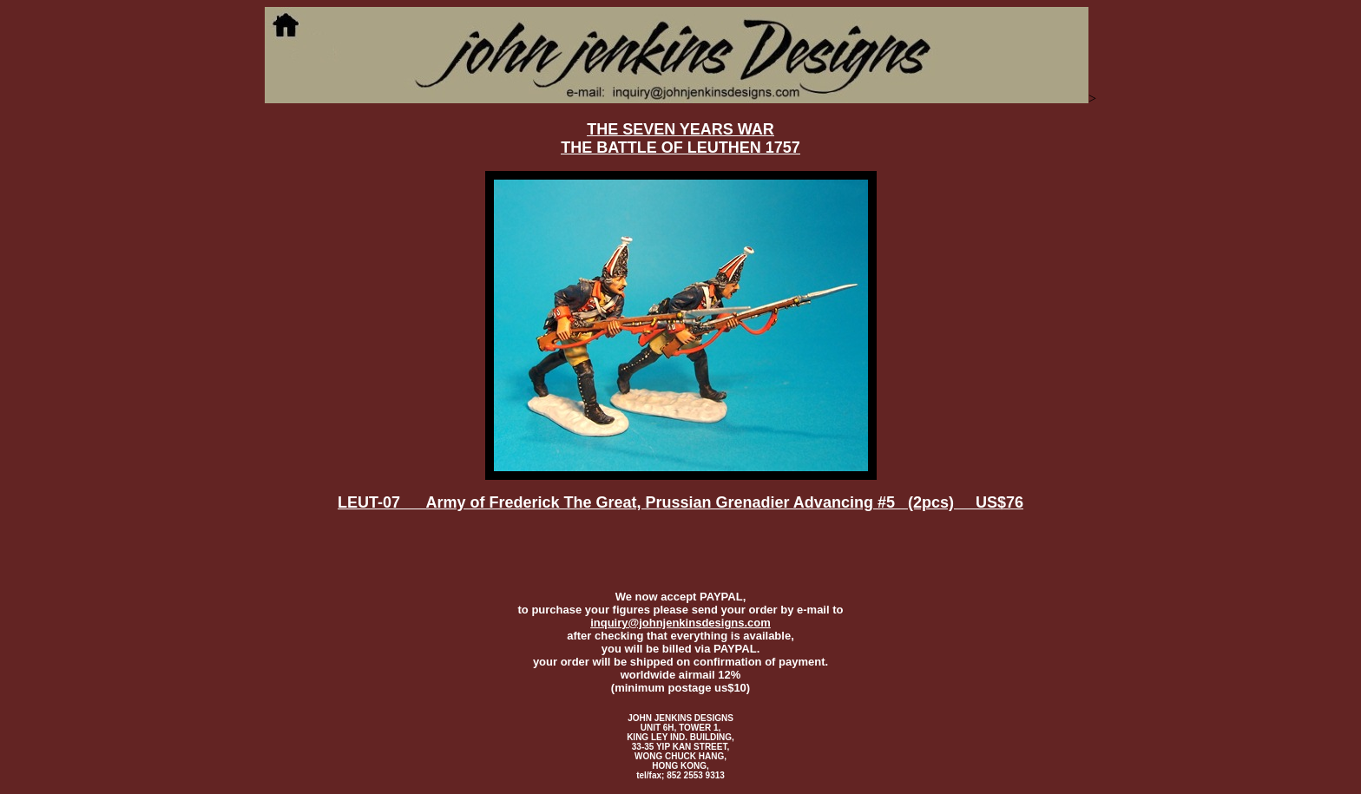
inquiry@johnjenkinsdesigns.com (680, 622)
